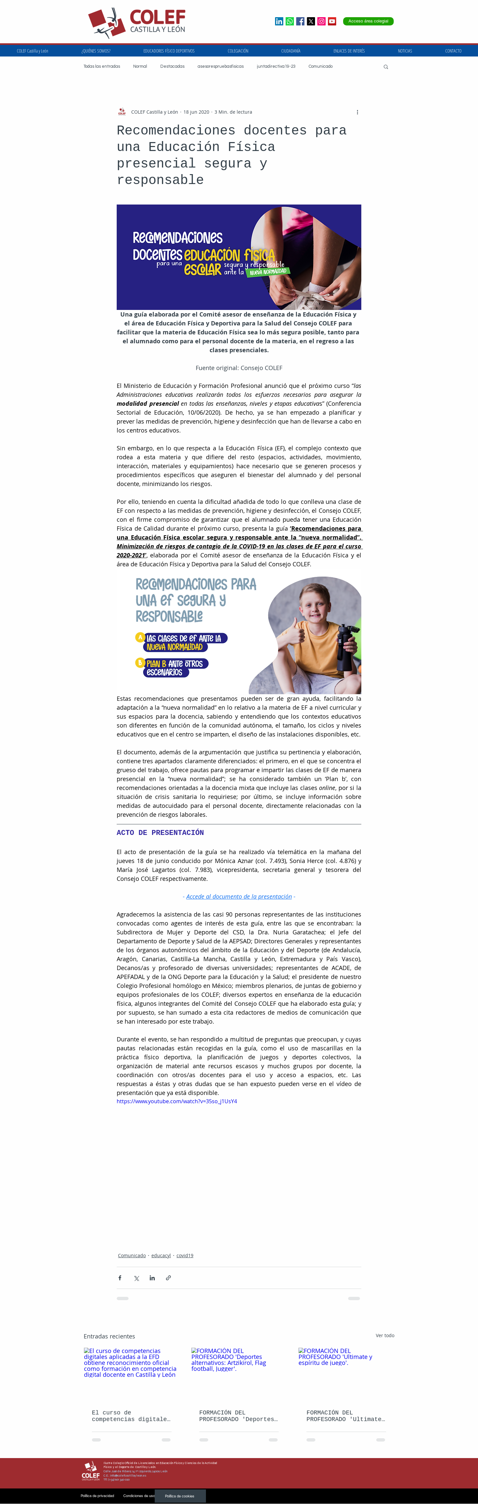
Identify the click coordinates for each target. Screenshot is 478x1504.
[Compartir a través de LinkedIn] (152, 1278)
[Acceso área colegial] (368, 21)
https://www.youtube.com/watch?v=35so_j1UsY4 (177, 1101)
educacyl (161, 1255)
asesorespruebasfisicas (221, 66)
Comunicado (321, 66)
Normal (140, 66)
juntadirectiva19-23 (276, 66)
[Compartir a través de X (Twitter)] (136, 1278)
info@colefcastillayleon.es (128, 1475)
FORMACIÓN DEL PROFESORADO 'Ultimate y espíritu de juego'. (343, 1416)
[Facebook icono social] (300, 21)
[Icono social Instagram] (321, 21)
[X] (311, 21)
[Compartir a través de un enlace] (168, 1278)
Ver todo (385, 1335)
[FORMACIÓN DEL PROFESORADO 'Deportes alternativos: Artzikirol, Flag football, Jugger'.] (239, 1374)
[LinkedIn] (279, 21)
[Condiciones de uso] (139, 1496)
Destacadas (172, 66)
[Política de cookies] (180, 1496)
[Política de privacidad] (97, 1496)
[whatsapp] (290, 21)
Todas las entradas (102, 66)
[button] (349, 50)
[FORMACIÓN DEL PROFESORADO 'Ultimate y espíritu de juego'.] (346, 1374)
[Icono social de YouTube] (332, 21)
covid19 (185, 1255)
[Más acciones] (357, 112)
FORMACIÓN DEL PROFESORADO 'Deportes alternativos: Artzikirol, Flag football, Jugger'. (236, 1416)
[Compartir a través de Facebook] (120, 1278)
